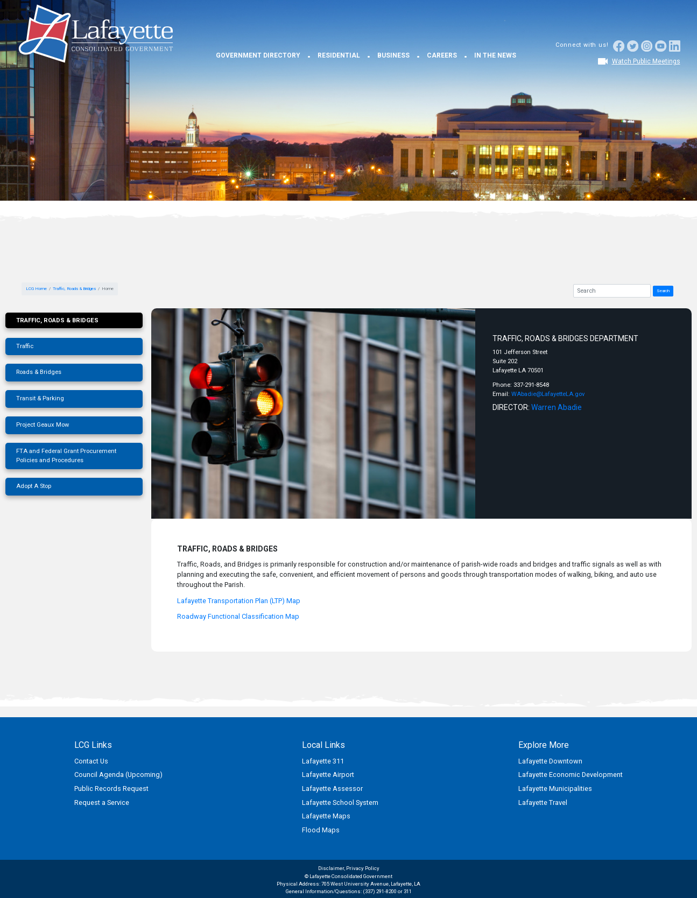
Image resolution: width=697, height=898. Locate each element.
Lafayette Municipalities (555, 788)
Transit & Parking (40, 398)
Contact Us (91, 761)
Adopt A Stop (33, 486)
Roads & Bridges (38, 372)
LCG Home (36, 288)
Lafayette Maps (326, 816)
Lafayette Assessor (332, 788)
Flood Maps (321, 830)
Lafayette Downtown (550, 761)
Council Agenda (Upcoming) (118, 774)
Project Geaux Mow (42, 424)
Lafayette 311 (323, 761)
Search (663, 290)
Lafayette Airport (328, 774)
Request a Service (101, 802)
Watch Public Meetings (646, 61)
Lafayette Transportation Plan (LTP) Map (238, 601)
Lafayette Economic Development (570, 774)
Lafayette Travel (542, 802)
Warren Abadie (556, 407)
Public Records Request (111, 788)
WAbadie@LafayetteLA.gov (548, 394)
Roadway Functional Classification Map (238, 616)
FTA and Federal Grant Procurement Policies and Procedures (66, 456)
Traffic (24, 346)
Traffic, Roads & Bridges (74, 288)
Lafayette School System (340, 802)
